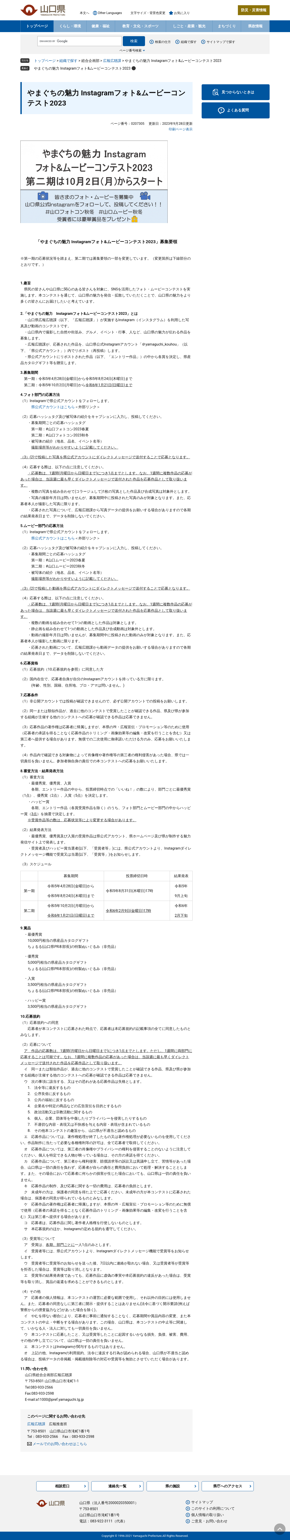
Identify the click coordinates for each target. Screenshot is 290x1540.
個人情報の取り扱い (207, 1515)
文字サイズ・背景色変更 (147, 13)
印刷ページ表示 (181, 129)
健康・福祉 (101, 26)
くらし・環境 (70, 26)
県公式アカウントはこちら (53, 407)
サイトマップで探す (221, 42)
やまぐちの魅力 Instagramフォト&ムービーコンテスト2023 (82, 68)
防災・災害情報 (253, 10)
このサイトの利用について (213, 1508)
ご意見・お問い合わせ (209, 1521)
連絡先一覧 (117, 1486)
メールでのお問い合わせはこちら (60, 1444)
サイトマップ (202, 1502)
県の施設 (172, 1486)
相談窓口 (62, 1486)
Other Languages (110, 13)
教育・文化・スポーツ (140, 26)
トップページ (37, 26)
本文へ (84, 13)
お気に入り (182, 13)
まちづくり (227, 26)
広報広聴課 (112, 61)
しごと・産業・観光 (189, 26)
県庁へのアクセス (227, 1486)
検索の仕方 (163, 42)
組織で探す (189, 42)
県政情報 (255, 26)
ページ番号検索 (130, 50)
